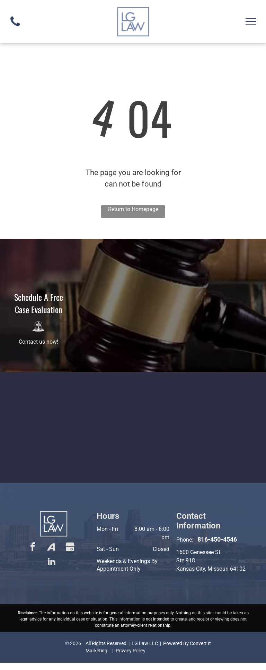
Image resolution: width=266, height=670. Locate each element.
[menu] (251, 21)
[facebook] (32, 547)
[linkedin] (51, 562)
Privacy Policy (130, 650)
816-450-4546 (217, 539)
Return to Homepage (133, 209)
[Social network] (51, 547)
